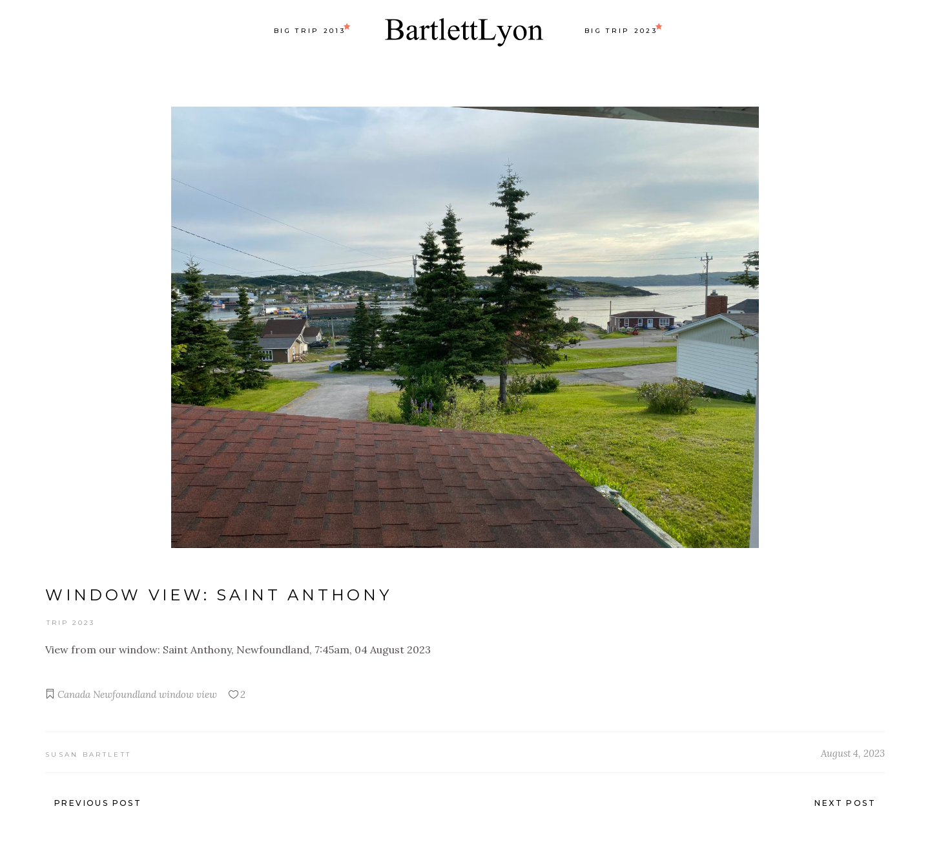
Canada (73, 694)
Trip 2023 (70, 622)
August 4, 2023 (853, 753)
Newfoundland (124, 694)
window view (188, 694)
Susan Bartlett (88, 754)
